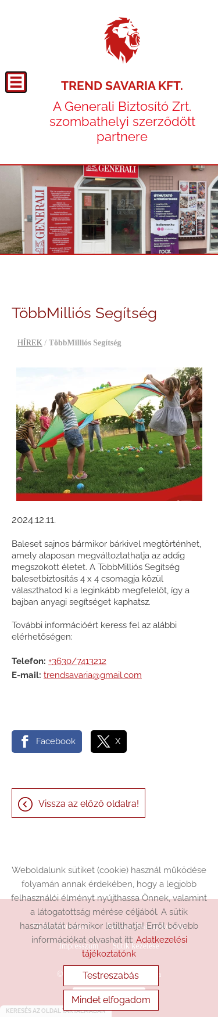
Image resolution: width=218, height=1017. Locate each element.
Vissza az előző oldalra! (88, 803)
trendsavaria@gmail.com (93, 675)
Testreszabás (111, 975)
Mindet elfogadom (111, 999)
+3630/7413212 (77, 661)
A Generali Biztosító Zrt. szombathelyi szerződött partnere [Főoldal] (122, 111)
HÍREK (29, 342)
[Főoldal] (122, 40)
